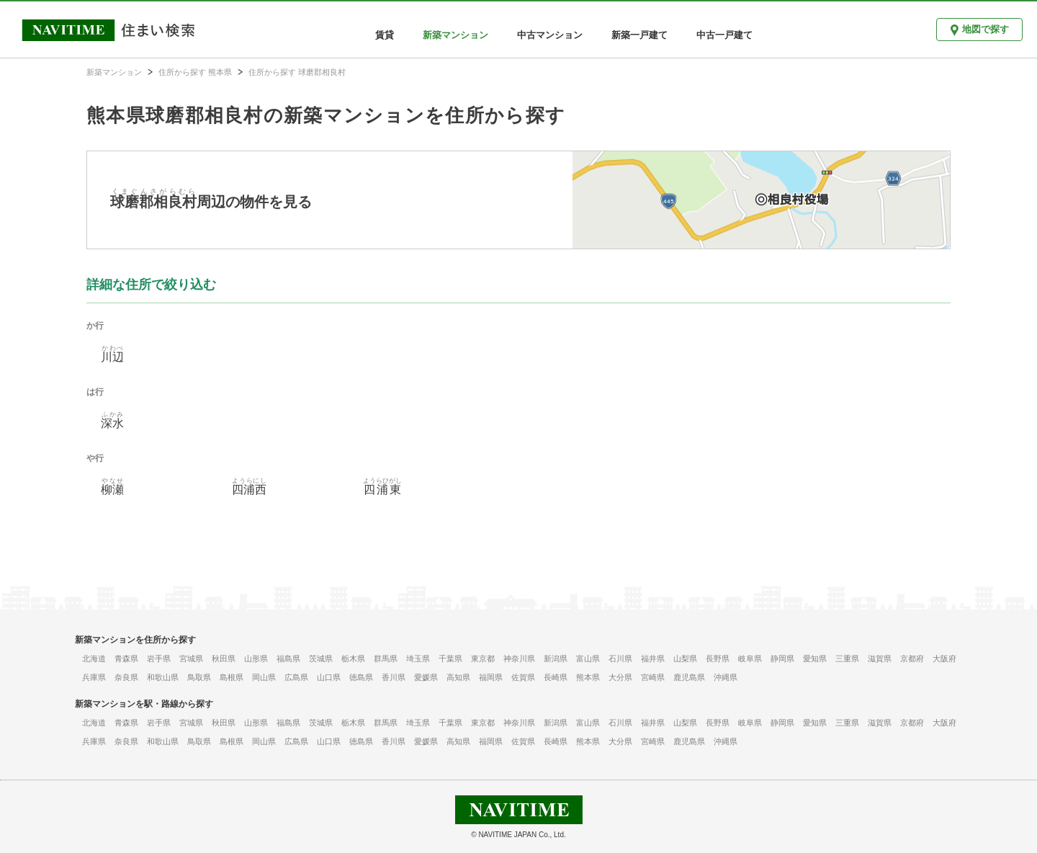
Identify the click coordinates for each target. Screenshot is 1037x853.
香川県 (393, 677)
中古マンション (550, 35)
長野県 (718, 658)
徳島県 (361, 677)
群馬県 (386, 658)
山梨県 (685, 658)
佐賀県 (523, 677)
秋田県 (223, 658)
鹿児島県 (689, 677)
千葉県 (450, 658)
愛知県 (815, 658)
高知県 (458, 677)
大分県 (620, 677)
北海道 (94, 658)
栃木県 (353, 658)
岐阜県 (750, 658)
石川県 (620, 658)
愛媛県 (426, 677)
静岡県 (782, 658)
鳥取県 (199, 677)
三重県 (847, 658)
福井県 (653, 658)
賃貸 (384, 35)
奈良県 (126, 677)
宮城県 (191, 658)
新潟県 (555, 658)
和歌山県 (163, 677)
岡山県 (264, 677)
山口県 (329, 677)
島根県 (231, 677)
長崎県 (555, 677)
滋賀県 (880, 658)
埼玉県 (418, 658)
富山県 (588, 658)
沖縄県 (725, 677)
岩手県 (159, 658)
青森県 (126, 658)
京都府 (912, 658)
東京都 (483, 658)
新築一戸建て (639, 35)
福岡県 (491, 677)
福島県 (288, 658)
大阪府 (944, 658)
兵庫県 (94, 677)
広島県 (296, 677)
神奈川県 (519, 658)
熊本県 (588, 677)
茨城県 (321, 658)
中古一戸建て (724, 35)
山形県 (256, 658)
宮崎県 (653, 677)
